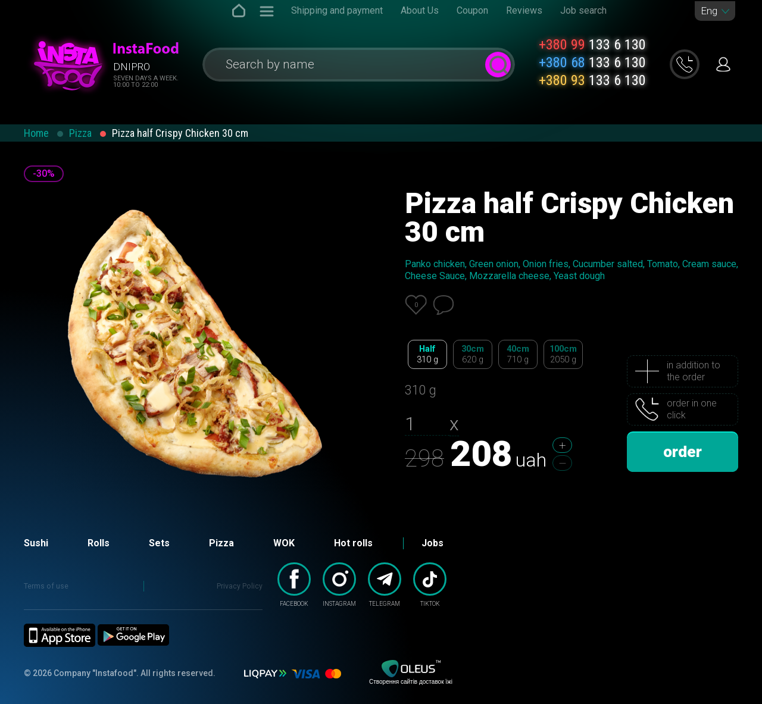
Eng (709, 11)
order (682, 452)
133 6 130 (592, 44)
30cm (473, 354)
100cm (563, 354)
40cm (518, 354)
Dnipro (131, 67)
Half (427, 354)
